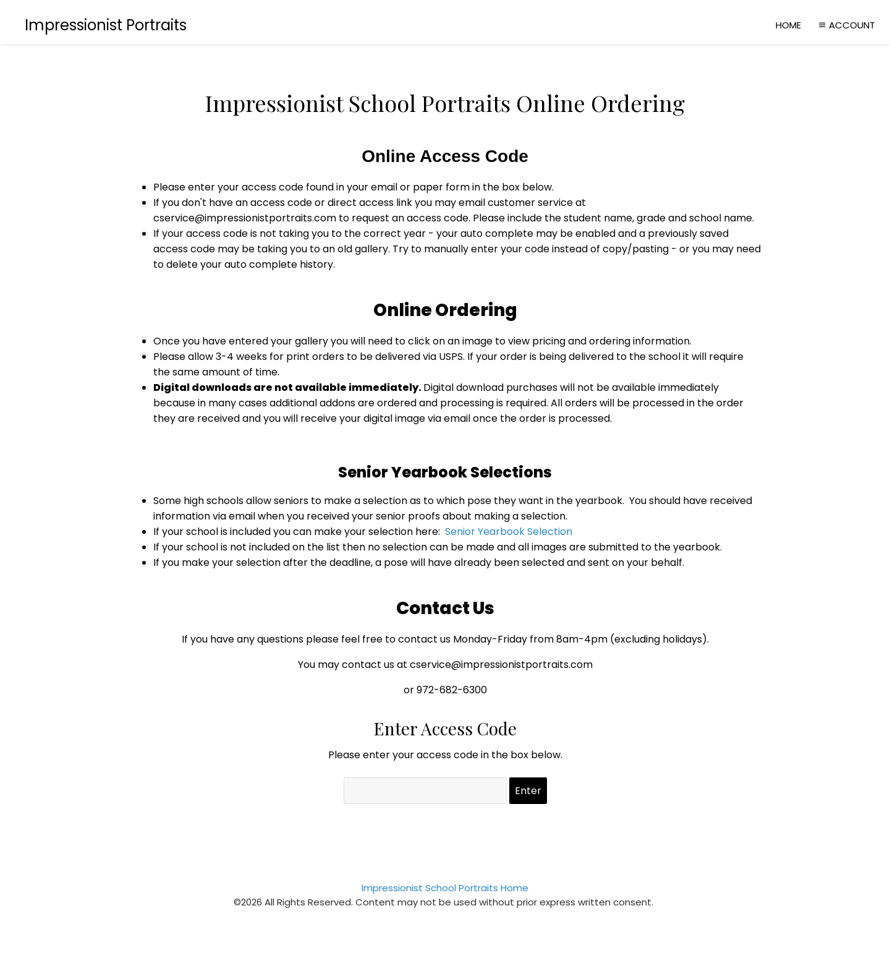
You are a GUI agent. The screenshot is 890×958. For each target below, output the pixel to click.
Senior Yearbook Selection (508, 531)
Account (845, 25)
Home (788, 25)
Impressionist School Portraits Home (445, 887)
